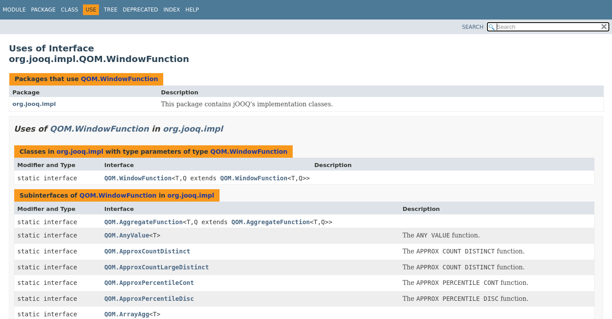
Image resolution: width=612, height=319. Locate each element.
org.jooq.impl (34, 104)
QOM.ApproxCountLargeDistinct (156, 267)
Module (14, 10)
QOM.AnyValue (126, 235)
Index (172, 10)
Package (43, 10)
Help (192, 10)
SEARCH (473, 27)
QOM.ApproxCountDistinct (147, 251)
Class (69, 10)
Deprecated (140, 10)
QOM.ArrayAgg (126, 314)
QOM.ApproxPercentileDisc (149, 298)
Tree (111, 10)
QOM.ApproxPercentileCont (149, 282)
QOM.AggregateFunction (143, 222)
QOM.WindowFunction (119, 78)
